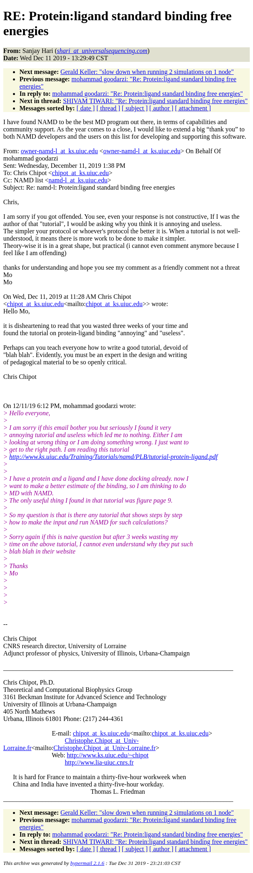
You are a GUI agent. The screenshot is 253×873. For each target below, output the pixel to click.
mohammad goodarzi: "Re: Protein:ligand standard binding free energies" (147, 93)
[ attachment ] (193, 108)
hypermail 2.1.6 (87, 863)
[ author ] (161, 108)
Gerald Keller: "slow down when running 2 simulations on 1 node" (147, 71)
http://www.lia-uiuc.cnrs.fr (99, 762)
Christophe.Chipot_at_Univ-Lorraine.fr (104, 747)
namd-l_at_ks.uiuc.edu (78, 180)
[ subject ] (135, 108)
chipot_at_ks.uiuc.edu (80, 172)
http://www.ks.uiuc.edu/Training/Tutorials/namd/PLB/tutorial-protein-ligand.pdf (113, 456)
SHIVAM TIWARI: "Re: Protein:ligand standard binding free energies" (155, 100)
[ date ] (86, 108)
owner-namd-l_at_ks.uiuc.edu (59, 151)
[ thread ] (108, 108)
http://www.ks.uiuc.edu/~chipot (108, 755)
